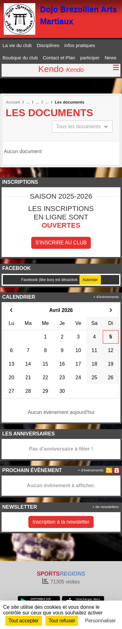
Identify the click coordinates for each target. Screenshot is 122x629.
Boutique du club (20, 57)
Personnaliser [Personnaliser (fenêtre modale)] (100, 620)
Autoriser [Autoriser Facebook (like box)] (90, 280)
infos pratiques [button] (79, 45)
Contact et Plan (59, 57)
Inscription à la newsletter (61, 521)
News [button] (111, 57)
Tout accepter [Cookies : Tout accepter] (24, 620)
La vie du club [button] (17, 45)
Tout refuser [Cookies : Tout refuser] (62, 620)
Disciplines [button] (48, 45)
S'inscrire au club (61, 242)
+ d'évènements (106, 297)
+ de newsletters (105, 507)
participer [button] (90, 57)
